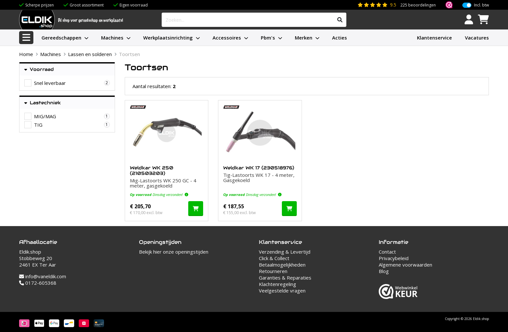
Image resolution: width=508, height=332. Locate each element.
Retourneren (273, 271)
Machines (112, 37)
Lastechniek (42, 103)
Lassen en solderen (90, 54)
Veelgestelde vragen (282, 290)
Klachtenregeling (277, 284)
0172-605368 (37, 283)
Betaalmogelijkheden (282, 264)
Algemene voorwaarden (405, 264)
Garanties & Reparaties (285, 277)
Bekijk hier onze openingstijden (173, 251)
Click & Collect (274, 258)
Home (26, 54)
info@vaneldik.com (42, 276)
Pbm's (268, 37)
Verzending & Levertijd (284, 251)
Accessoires (227, 37)
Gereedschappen (61, 37)
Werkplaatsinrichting (168, 37)
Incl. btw (481, 5)
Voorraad (39, 69)
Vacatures (477, 37)
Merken (303, 37)
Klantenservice (434, 37)
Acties (339, 37)
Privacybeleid (394, 258)
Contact (387, 251)
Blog (384, 271)
